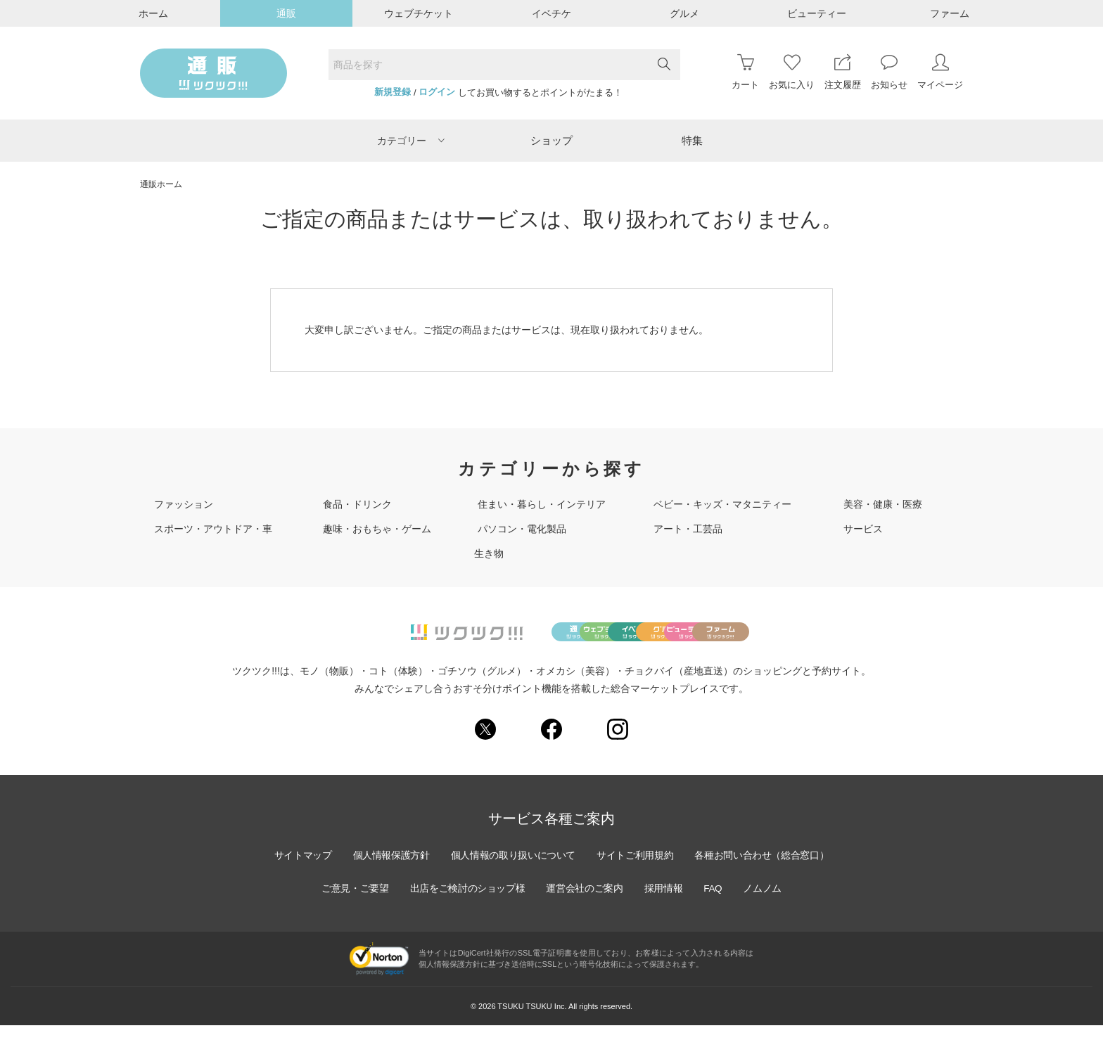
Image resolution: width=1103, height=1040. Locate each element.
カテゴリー (411, 140)
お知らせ (889, 72)
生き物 (489, 553)
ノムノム (766, 903)
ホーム (153, 13)
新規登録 (392, 92)
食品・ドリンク (357, 504)
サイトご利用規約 (636, 870)
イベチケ (551, 13)
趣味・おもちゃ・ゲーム (377, 528)
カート (745, 72)
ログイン (437, 92)
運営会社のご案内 (585, 903)
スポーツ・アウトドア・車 (213, 528)
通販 (286, 13)
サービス (863, 528)
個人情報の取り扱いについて (512, 870)
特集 (692, 140)
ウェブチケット (418, 13)
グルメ (684, 13)
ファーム (949, 13)
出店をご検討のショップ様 (466, 903)
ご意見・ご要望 (351, 903)
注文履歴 (842, 72)
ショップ (551, 140)
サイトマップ (297, 870)
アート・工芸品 (687, 528)
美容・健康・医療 (882, 504)
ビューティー (816, 13)
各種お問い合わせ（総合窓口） (766, 870)
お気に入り (792, 72)
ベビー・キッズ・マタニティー (722, 504)
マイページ (940, 72)
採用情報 (665, 903)
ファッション (183, 504)
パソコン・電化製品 (522, 528)
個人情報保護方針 (387, 870)
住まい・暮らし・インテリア (542, 504)
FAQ (716, 903)
